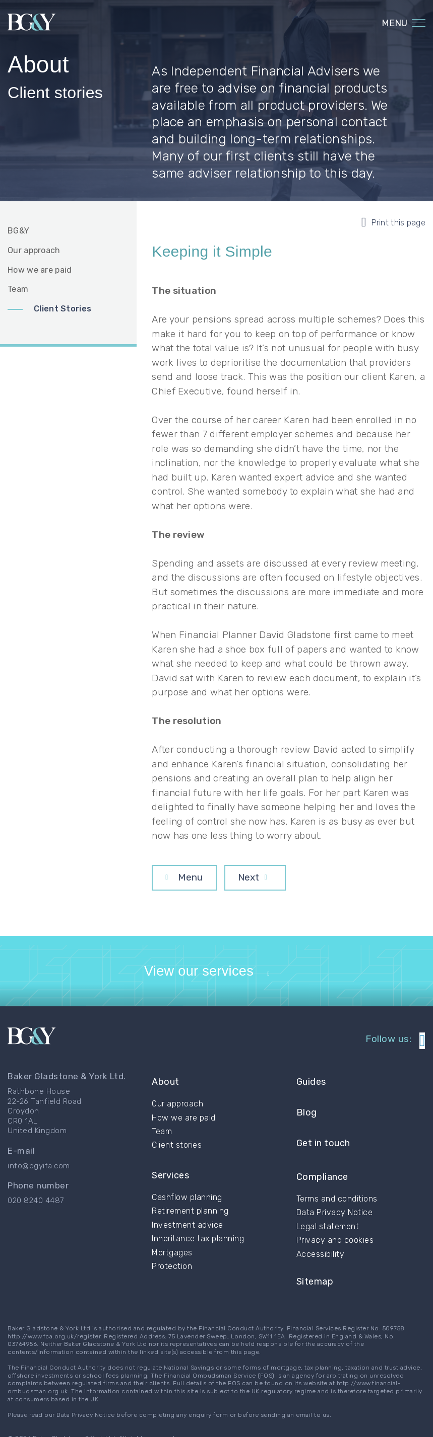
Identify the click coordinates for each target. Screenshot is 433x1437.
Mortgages (172, 1254)
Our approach (34, 250)
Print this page (393, 222)
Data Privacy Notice (334, 1193)
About (165, 1100)
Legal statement (327, 1207)
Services (170, 1183)
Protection (172, 1268)
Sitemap (315, 1256)
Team (18, 289)
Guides (311, 1100)
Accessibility (320, 1234)
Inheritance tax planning (198, 1241)
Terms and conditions (337, 1179)
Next (249, 877)
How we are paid (40, 270)
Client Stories (62, 308)
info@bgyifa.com (39, 1189)
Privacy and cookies (335, 1220)
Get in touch (323, 1140)
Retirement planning (190, 1213)
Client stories (177, 1158)
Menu (190, 877)
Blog (306, 1120)
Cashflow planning (187, 1199)
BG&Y (18, 230)
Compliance (322, 1163)
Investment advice (187, 1227)
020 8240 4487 (36, 1224)
